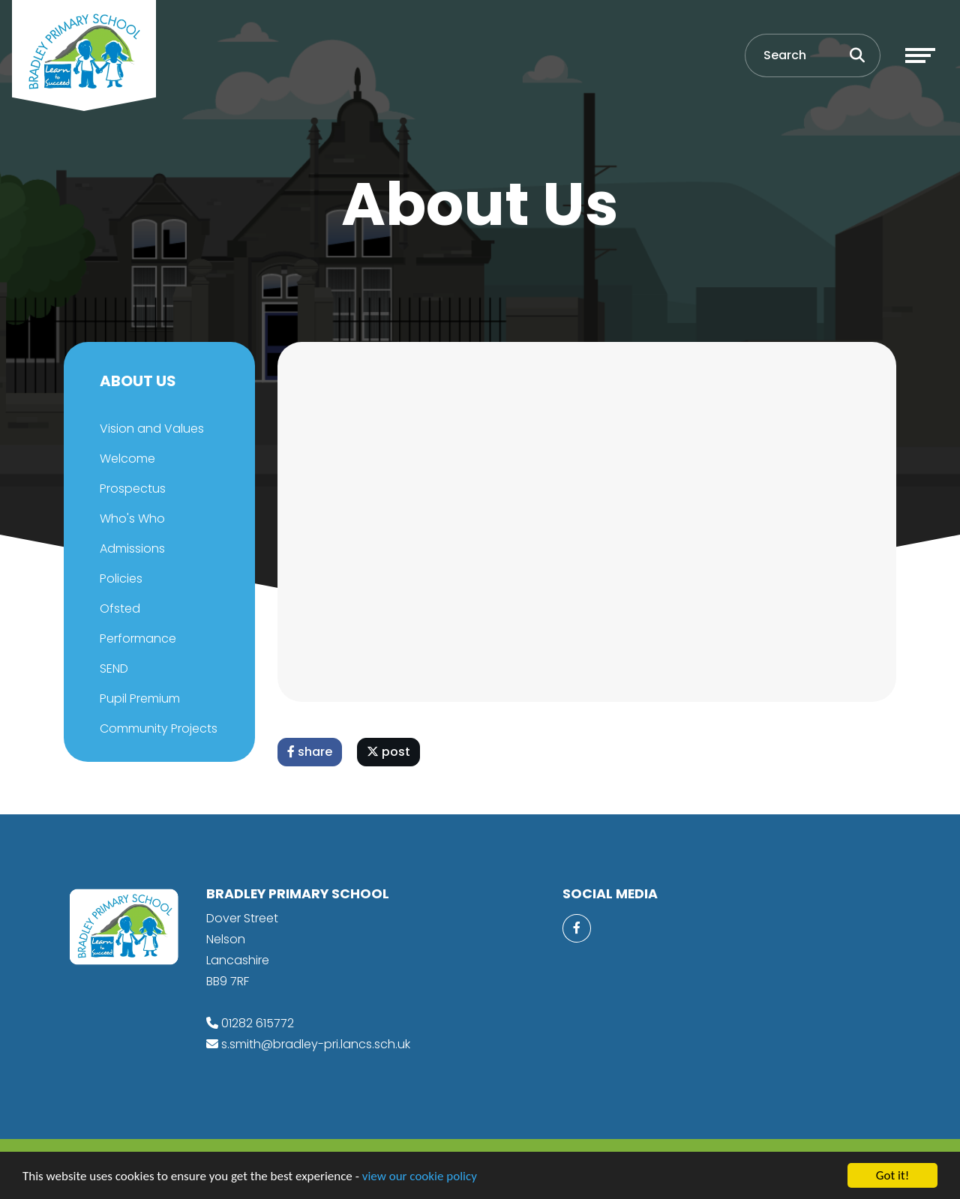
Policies (119, 578)
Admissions (131, 548)
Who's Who (131, 518)
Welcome (126, 458)
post (390, 751)
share (311, 751)
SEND (112, 668)
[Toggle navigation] (920, 55)
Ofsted (118, 608)
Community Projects (157, 728)
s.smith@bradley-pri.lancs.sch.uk (315, 1044)
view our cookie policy (419, 1176)
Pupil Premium (138, 698)
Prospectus (131, 488)
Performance (136, 638)
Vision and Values (150, 428)
